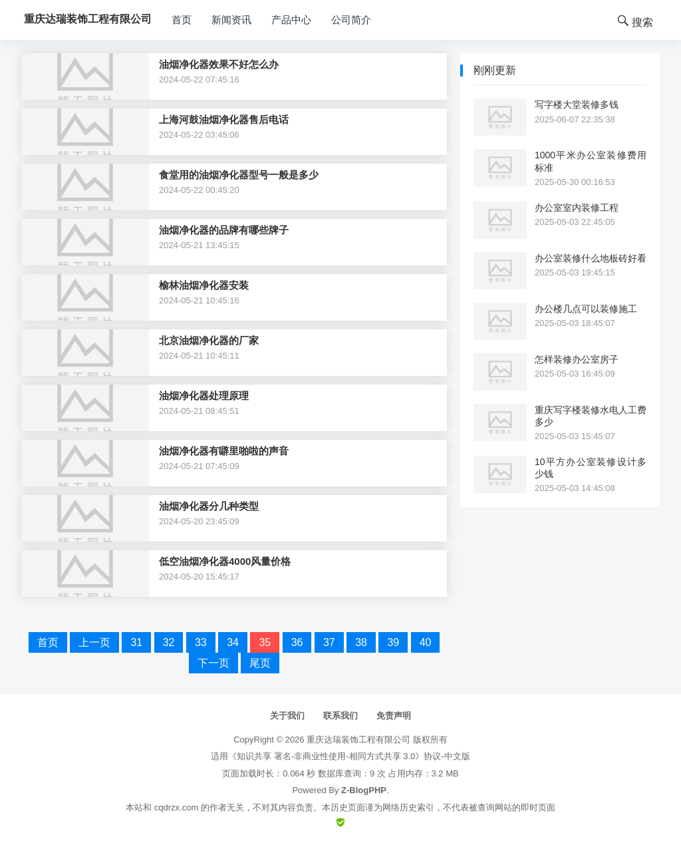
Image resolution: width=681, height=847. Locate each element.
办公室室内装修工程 (576, 207)
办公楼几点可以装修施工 (586, 308)
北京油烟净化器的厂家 (209, 340)
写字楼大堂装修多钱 (576, 104)
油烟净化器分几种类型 (209, 506)
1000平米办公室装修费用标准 (590, 161)
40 (426, 642)
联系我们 (340, 716)
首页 (182, 19)
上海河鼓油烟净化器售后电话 (224, 119)
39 (393, 642)
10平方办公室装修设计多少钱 (590, 467)
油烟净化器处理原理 (204, 395)
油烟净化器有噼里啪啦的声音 (224, 450)
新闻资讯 (231, 19)
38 (361, 642)
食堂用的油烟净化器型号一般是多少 (239, 174)
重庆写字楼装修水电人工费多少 (590, 416)
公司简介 (351, 19)
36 (297, 642)
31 (136, 642)
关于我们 (287, 716)
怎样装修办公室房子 (576, 359)
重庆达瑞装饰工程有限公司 (358, 740)
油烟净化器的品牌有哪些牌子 (224, 230)
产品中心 (291, 19)
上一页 (94, 642)
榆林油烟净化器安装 (204, 285)
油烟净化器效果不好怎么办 (219, 64)
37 (329, 642)
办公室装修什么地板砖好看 (590, 258)
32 (169, 642)
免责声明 (393, 716)
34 (233, 642)
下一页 (213, 663)
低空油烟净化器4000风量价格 (225, 561)
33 (201, 642)
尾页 (260, 663)
